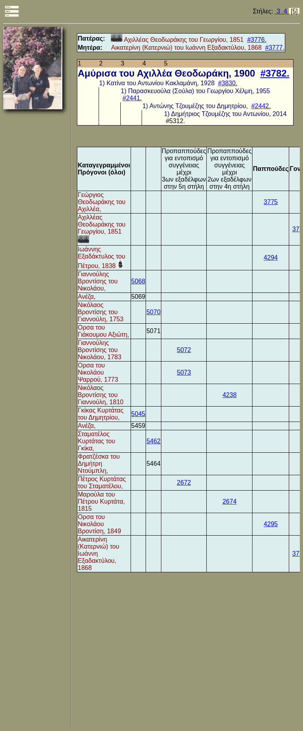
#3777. (274, 47)
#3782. (274, 73)
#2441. (132, 98)
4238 (230, 395)
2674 (230, 501)
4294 (271, 257)
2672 (184, 482)
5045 (138, 413)
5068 (138, 281)
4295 (271, 524)
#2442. (261, 106)
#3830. (228, 83)
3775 (271, 202)
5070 (153, 312)
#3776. (256, 39)
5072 (184, 350)
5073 (184, 372)
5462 (153, 441)
